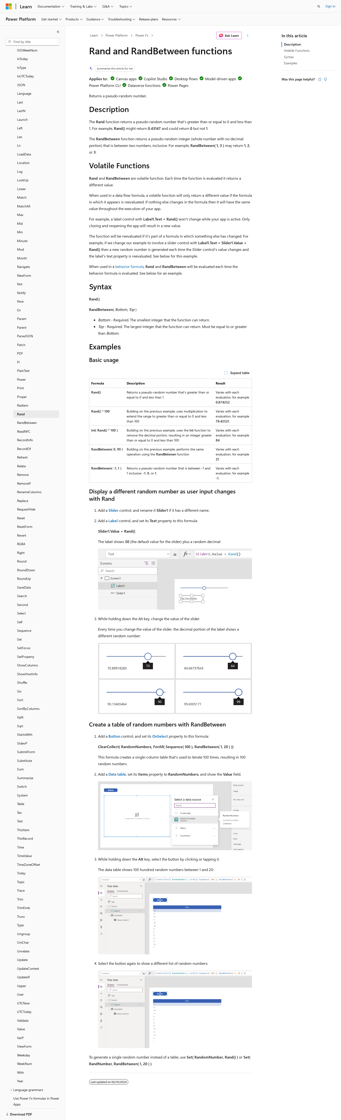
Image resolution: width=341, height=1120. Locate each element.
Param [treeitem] (21, 302)
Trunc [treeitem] (21, 900)
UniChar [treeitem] (23, 926)
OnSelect (160, 736)
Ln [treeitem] (19, 129)
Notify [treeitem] (21, 276)
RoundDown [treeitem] (26, 553)
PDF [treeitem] (20, 337)
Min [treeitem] (20, 215)
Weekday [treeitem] (23, 1038)
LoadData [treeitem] (24, 138)
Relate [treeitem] (21, 449)
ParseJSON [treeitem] (25, 319)
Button (114, 736)
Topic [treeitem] (21, 865)
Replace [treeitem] (22, 484)
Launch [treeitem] (22, 103)
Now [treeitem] (20, 285)
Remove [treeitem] (23, 458)
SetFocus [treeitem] (23, 631)
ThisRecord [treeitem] (25, 822)
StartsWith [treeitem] (24, 718)
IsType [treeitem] (21, 51)
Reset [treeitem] (21, 501)
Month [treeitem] (22, 241)
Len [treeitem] (19, 120)
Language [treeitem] (24, 77)
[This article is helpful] (320, 79)
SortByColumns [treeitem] (28, 692)
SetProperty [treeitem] (25, 640)
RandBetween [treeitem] (27, 406)
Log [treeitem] (19, 155)
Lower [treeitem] (21, 172)
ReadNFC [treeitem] (23, 415)
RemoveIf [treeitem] (24, 467)
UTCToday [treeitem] (24, 995)
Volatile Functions (297, 50)
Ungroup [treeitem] (23, 917)
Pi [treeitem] (18, 345)
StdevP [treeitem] (22, 727)
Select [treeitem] (21, 597)
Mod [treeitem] (20, 233)
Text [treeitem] (20, 804)
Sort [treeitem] (20, 683)
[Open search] (318, 6)
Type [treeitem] (20, 908)
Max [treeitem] (20, 198)
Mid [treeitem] (20, 207)
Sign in (330, 6)
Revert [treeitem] (21, 519)
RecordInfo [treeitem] (25, 423)
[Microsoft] (9, 6)
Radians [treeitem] (22, 389)
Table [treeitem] (20, 787)
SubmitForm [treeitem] (26, 735)
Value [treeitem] (21, 1012)
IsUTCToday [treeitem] (25, 59)
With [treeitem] (20, 1056)
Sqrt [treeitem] (20, 709)
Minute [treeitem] (22, 224)
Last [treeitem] (20, 86)
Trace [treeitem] (21, 874)
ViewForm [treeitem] (24, 1030)
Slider (113, 510)
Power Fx (141, 35)
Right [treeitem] (21, 536)
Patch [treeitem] (21, 328)
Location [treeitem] (23, 146)
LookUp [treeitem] (22, 163)
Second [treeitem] (22, 588)
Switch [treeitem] (22, 770)
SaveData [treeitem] (24, 571)
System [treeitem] (22, 779)
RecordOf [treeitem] (24, 432)
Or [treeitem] (19, 293)
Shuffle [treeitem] (22, 666)
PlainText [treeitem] (23, 354)
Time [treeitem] (20, 831)
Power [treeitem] (21, 363)
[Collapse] (58, 32)
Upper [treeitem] (21, 969)
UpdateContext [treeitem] (28, 952)
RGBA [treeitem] (21, 527)
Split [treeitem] (20, 700)
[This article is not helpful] (325, 79)
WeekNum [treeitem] (24, 1047)
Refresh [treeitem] (22, 441)
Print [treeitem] (20, 371)
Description (292, 44)
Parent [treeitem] (22, 311)
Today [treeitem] (21, 856)
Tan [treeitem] (19, 796)
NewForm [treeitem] (24, 259)
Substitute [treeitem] (24, 744)
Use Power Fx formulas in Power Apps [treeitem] (36, 1085)
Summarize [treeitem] (25, 761)
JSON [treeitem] (21, 68)
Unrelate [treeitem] (23, 935)
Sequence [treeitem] (24, 614)
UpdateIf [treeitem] (23, 960)
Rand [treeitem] (21, 397)
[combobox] (32, 42)
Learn (94, 35)
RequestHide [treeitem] (26, 493)
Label (113, 520)
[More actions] (248, 35)
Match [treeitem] (22, 181)
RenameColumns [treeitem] (29, 475)
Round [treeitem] (22, 545)
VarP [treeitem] (20, 1021)
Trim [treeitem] (20, 883)
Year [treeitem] (20, 1064)
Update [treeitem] (22, 943)
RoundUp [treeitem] (24, 562)
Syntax (289, 57)
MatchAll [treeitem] (23, 189)
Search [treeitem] (22, 579)
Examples (290, 63)
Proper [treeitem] (22, 380)
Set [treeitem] (19, 623)
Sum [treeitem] (20, 752)
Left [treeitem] (19, 111)
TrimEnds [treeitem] (23, 891)
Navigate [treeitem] (23, 250)
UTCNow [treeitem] (23, 986)
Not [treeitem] (19, 267)
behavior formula (129, 266)
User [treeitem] (20, 978)
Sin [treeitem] (19, 675)
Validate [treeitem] (22, 1004)
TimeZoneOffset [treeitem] (28, 848)
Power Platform (117, 35)
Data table (117, 774)
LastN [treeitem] (21, 94)
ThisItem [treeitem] (23, 813)
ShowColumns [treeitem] (27, 649)
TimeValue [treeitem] (24, 839)
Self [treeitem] (19, 605)
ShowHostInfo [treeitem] (27, 657)
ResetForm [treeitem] (24, 510)
